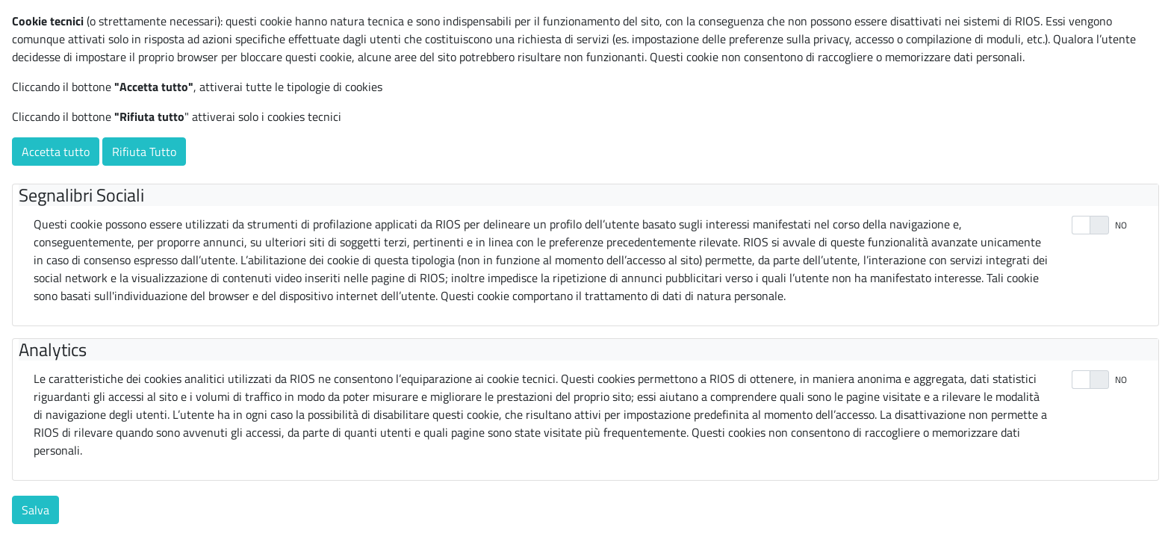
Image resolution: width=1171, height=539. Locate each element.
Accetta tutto (56, 152)
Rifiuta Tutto (144, 152)
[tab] (588, 195)
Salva (35, 510)
